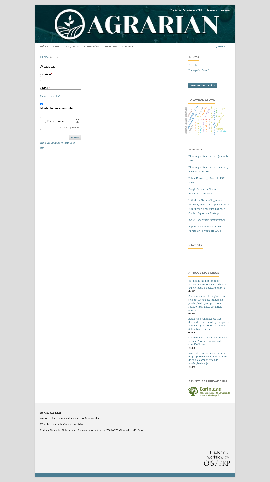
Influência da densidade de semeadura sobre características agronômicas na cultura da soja (207, 284)
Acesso (225, 10)
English (192, 65)
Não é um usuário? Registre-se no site (58, 145)
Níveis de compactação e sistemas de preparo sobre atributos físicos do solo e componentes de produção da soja (208, 358)
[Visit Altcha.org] (77, 121)
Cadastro (211, 10)
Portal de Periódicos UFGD (186, 10)
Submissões (91, 46)
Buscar (221, 46)
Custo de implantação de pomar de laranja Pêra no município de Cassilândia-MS (208, 341)
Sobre (126, 46)
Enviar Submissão (203, 85)
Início (44, 46)
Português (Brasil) (198, 70)
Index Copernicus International (206, 219)
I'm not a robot (55, 121)
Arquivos (72, 46)
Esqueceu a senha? (50, 96)
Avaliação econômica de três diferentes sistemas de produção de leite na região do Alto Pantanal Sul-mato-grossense (209, 324)
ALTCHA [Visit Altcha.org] (75, 127)
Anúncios (110, 46)
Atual (57, 46)
